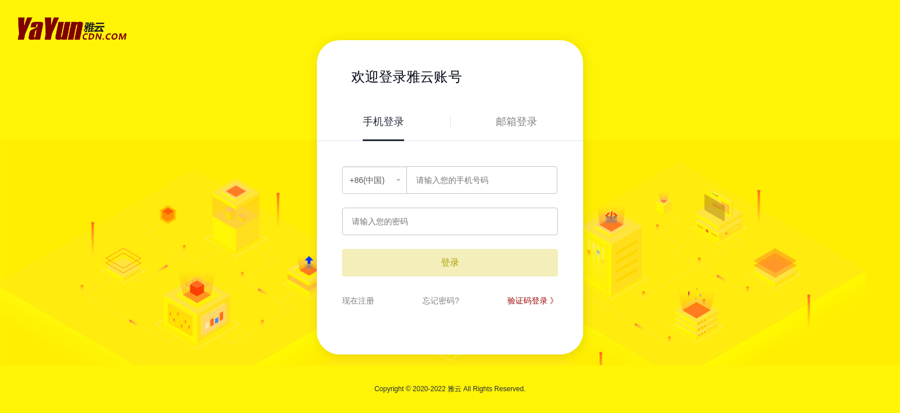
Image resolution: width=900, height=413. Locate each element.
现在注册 (358, 300)
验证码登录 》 (532, 300)
